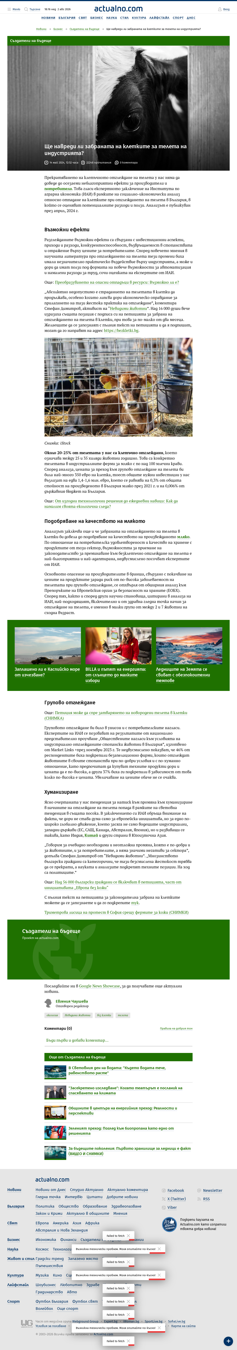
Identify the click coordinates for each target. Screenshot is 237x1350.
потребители (58, 189)
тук (135, 903)
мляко (183, 537)
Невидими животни (128, 309)
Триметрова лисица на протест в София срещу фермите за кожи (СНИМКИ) (116, 913)
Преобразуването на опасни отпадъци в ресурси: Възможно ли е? (117, 283)
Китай (91, 836)
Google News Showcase (99, 986)
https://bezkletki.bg (121, 331)
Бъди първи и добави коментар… (77, 1041)
